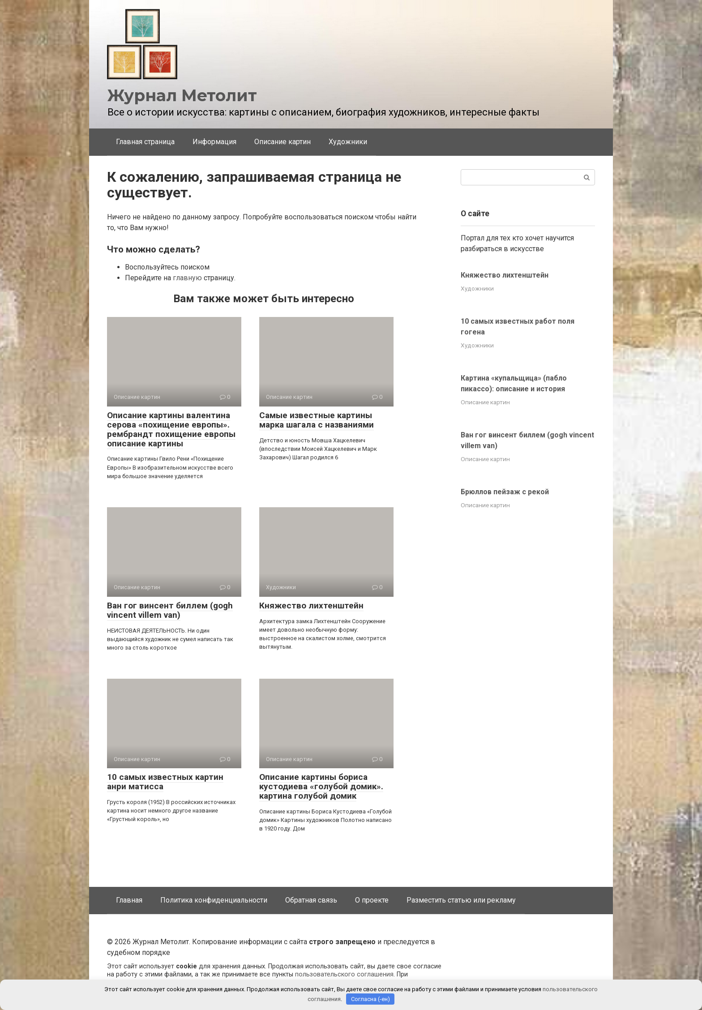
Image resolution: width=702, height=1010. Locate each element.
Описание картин (282, 141)
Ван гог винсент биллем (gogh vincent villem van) (170, 610)
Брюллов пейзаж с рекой (505, 492)
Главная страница (145, 141)
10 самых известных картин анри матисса (165, 782)
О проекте (372, 900)
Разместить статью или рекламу (461, 900)
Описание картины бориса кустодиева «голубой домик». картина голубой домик (321, 786)
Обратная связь (311, 900)
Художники (348, 141)
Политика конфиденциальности (213, 900)
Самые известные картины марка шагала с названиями (316, 420)
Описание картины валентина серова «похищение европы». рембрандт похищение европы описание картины (171, 429)
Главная (129, 900)
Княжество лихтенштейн (311, 605)
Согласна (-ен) (370, 999)
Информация (214, 141)
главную (187, 278)
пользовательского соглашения (344, 974)
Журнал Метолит (182, 95)
